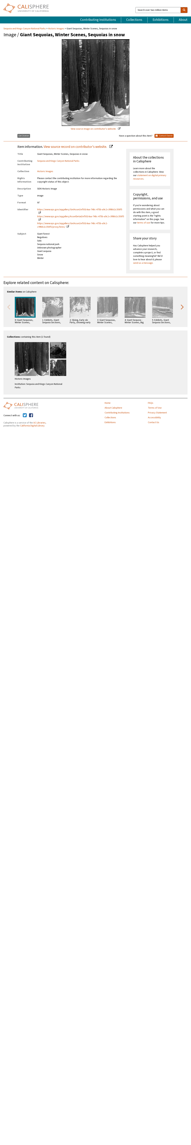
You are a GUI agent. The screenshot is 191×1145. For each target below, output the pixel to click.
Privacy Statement (157, 413)
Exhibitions (160, 19)
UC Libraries (39, 423)
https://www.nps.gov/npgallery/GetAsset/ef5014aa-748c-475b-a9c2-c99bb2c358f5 (79, 209)
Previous (8, 306)
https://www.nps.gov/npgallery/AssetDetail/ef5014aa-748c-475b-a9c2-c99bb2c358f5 (80, 216)
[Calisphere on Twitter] (25, 415)
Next (182, 306)
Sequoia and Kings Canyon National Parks (24, 28)
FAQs (150, 403)
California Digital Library (32, 425)
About (183, 19)
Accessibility (154, 417)
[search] (184, 10)
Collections (134, 19)
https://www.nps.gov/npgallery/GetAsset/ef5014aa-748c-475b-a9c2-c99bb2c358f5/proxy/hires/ (72, 225)
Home (108, 403)
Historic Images (56, 28)
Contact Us (153, 422)
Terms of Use (155, 408)
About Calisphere (113, 408)
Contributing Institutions (98, 19)
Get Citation (23, 135)
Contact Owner (164, 135)
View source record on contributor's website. (76, 146)
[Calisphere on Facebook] (31, 415)
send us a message (143, 263)
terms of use (143, 222)
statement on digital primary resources (149, 177)
